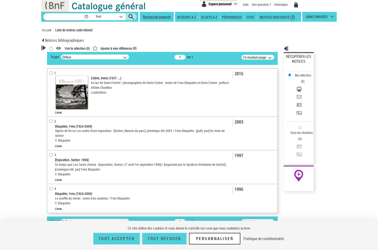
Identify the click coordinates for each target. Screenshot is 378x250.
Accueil (46, 30)
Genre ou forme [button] (58, 194)
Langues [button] (53, 162)
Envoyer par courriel (300, 78)
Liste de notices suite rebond (73, 30)
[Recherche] (63, 16)
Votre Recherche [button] (62, 56)
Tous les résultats (298, 103)
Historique (281, 4)
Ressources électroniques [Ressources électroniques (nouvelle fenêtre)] (296, 153)
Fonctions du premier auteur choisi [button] (68, 95)
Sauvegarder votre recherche (72, 74)
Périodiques (232, 16)
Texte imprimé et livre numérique (70, 119)
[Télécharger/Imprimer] (305, 72)
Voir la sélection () (139, 48)
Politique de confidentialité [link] (263, 238)
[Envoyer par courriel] (305, 78)
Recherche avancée (157, 16)
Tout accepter (117, 238)
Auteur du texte (59, 105)
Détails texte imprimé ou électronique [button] (65, 129)
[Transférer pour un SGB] (305, 90)
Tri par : (117, 57)
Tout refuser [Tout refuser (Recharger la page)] (164, 238)
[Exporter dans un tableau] (305, 84)
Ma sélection (295, 64)
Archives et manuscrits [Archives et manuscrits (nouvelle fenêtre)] (294, 147)
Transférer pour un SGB (302, 90)
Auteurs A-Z (186, 16)
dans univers (317, 18)
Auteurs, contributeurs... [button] (65, 154)
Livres (53, 139)
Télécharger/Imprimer (301, 72)
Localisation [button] (56, 146)
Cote (250, 16)
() (176, 48)
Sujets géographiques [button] (63, 186)
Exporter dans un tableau (303, 84)
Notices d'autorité (274, 16)
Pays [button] (50, 202)
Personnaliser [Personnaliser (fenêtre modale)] (215, 238)
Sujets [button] (51, 178)
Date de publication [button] (61, 170)
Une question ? (261, 4)
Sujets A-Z (209, 16)
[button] (86, 16)
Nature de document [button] (62, 112)
